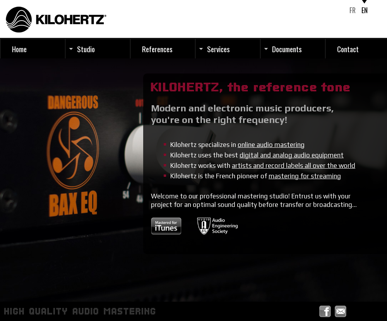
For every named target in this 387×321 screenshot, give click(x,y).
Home (19, 48)
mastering (305, 176)
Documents (287, 48)
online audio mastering (271, 145)
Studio (86, 48)
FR (352, 10)
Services (218, 48)
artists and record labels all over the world (293, 165)
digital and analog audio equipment (292, 155)
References (157, 48)
